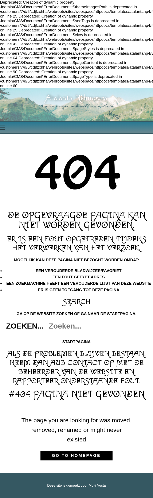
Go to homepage (76, 455)
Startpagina (76, 342)
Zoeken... (25, 326)
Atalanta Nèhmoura (76, 98)
